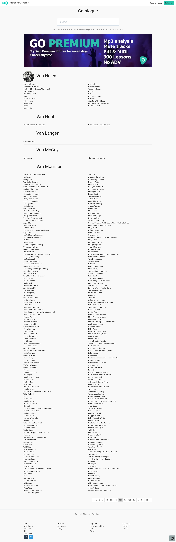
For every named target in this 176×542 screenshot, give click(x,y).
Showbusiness (28, 399)
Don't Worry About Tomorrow (99, 281)
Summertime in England (32, 237)
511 (125, 500)
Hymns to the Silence (96, 177)
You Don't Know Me (30, 461)
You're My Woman (30, 365)
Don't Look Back (94, 310)
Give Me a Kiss (94, 481)
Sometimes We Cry (30, 271)
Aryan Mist (27, 223)
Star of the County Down (97, 334)
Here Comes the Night (31, 211)
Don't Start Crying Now (96, 348)
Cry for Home (28, 232)
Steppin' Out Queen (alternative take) (102, 343)
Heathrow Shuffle (29, 225)
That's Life (92, 297)
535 (146, 500)
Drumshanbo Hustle (30, 285)
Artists (77, 514)
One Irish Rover (29, 355)
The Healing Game (30, 346)
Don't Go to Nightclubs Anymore (100, 350)
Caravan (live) (93, 213)
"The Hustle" (28, 158)
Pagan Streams (29, 281)
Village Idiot (92, 240)
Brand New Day (94, 476)
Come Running (29, 329)
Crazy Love (92, 406)
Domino (26, 370)
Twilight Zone (28, 420)
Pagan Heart (93, 194)
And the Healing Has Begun (98, 457)
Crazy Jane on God (30, 199)
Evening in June (29, 389)
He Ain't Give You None (97, 425)
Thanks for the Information (33, 220)
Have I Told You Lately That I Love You (102, 485)
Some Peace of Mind (31, 411)
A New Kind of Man (95, 273)
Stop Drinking (28, 228)
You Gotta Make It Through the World (37, 469)
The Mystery (28, 204)
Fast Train (92, 449)
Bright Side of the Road (32, 302)
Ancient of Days (29, 466)
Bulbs (25, 396)
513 (134, 500)
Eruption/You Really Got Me (98, 103)
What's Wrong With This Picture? (100, 302)
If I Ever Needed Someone (33, 264)
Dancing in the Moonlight (97, 399)
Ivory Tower (92, 228)
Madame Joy (93, 269)
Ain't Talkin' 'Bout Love (96, 101)
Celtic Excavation (29, 192)
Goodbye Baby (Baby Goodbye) (100, 459)
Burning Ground (29, 319)
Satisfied (91, 264)
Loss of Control (94, 86)
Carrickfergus (93, 365)
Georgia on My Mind (31, 249)
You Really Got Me (30, 84)
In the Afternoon (94, 478)
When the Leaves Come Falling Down (102, 237)
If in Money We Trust (96, 189)
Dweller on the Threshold (32, 490)
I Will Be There (93, 420)
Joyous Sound (93, 466)
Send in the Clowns (95, 404)
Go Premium (61, 526)
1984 (25, 96)
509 (116, 500)
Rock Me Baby (93, 346)
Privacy (92, 531)
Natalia (26, 240)
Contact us (28, 533)
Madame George (94, 216)
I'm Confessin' (93, 312)
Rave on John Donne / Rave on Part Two (103, 254)
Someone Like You (95, 435)
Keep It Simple (93, 384)
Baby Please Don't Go (96, 418)
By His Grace (28, 278)
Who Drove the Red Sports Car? (100, 490)
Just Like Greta (29, 348)
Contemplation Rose (31, 326)
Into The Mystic (94, 411)
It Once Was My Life (30, 457)
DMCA (92, 529)
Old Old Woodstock (30, 297)
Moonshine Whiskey (95, 201)
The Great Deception (31, 493)
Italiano (125, 529)
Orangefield (27, 180)
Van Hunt (45, 116)
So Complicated (29, 300)
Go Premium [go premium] (169, 3)
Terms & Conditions (97, 526)
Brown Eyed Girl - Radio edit (34, 175)
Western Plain (28, 295)
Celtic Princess (29, 141)
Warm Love (27, 473)
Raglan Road (93, 355)
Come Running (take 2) (97, 341)
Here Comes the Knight (32, 343)
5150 (90, 94)
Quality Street (28, 252)
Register (153, 3)
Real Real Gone (94, 249)
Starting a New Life (30, 418)
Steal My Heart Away (31, 257)
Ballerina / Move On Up (97, 363)
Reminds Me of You (30, 322)
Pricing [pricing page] (59, 529)
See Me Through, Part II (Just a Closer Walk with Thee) (109, 223)
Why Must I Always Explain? (34, 276)
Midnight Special (94, 245)
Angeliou (91, 295)
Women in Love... (94, 89)
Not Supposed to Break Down (34, 437)
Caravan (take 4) (94, 326)
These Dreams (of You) (97, 307)
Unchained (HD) (94, 106)
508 (111, 500)
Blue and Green (94, 232)
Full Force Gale (94, 432)
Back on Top (28, 382)
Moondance (92, 211)
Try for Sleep (28, 430)
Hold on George (94, 360)
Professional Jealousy (31, 363)
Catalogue (96, 514)
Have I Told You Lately (31, 314)
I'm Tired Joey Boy (30, 259)
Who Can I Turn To (95, 447)
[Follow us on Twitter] (31, 537)
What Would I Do (29, 449)
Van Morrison (49, 166)
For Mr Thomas (94, 338)
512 (129, 500)
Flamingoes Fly (94, 192)
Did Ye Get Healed (30, 404)
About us (27, 529)
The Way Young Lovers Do (33, 218)
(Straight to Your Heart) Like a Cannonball (39, 312)
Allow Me (91, 175)
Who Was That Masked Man (98, 440)
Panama (91, 98)
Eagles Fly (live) (29, 98)
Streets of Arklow (29, 440)
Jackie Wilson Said (95, 408)
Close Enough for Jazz (96, 444)
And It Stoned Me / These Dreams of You (38, 408)
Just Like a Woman (95, 278)
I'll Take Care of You (30, 485)
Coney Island (28, 331)
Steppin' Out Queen (95, 379)
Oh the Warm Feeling (31, 266)
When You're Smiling (96, 394)
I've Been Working (95, 204)
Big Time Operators (95, 266)
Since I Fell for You (30, 425)
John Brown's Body (95, 377)
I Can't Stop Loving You (32, 213)
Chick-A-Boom (93, 488)
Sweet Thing (28, 358)
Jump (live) (27, 103)
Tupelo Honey (28, 401)
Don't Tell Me (93, 84)
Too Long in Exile (29, 273)
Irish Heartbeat (28, 459)
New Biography (29, 293)
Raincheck (92, 437)
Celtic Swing (28, 206)
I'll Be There (92, 329)
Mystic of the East (30, 334)
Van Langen (47, 133)
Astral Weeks (93, 199)
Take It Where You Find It (32, 423)
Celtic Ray (27, 177)
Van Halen (46, 75)
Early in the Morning (30, 201)
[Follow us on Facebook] (26, 537)
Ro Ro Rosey (28, 452)
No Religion (27, 375)
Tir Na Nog (27, 384)
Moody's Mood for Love (97, 317)
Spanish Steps (93, 261)
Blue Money (92, 208)
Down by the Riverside (96, 396)
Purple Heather (29, 360)
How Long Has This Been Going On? (102, 401)
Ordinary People (29, 367)
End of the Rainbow (30, 336)
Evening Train (93, 182)
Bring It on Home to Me (97, 314)
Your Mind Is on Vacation (97, 271)
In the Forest (93, 184)
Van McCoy (47, 149)
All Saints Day (28, 454)
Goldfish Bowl (28, 478)
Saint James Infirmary (96, 257)
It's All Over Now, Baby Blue (98, 387)
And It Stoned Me (29, 288)
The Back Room (94, 454)
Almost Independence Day (33, 245)
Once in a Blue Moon (31, 387)
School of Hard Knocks (97, 300)
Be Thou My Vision (95, 242)
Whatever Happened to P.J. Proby (36, 432)
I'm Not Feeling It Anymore (33, 235)
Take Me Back (28, 394)
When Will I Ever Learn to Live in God (37, 392)
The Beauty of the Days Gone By (35, 269)
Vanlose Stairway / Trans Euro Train (101, 322)
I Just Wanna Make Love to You (100, 375)
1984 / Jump (28, 101)
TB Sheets (92, 389)
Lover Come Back (95, 293)
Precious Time (28, 290)
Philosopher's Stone (95, 483)
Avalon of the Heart (30, 189)
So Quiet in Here (29, 481)
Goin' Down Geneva (30, 196)
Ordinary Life (28, 283)
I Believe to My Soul (95, 324)
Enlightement (93, 353)
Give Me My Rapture (96, 180)
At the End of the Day (96, 392)
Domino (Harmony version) (98, 372)
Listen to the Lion (29, 464)
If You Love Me (93, 471)
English (125, 526)
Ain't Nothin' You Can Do (97, 285)
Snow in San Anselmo (31, 261)
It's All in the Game (95, 367)
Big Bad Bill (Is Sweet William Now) (36, 89)
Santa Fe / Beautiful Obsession (100, 423)
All (55, 29)
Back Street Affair (94, 413)
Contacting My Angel (31, 194)
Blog (25, 531)
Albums (86, 514)
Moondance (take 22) (96, 319)
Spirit (25, 476)
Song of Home (93, 336)
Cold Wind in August (95, 442)
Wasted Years (28, 379)
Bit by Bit (91, 370)
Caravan (91, 461)
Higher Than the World (31, 471)
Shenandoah (93, 252)
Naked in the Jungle (95, 230)
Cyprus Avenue (94, 206)
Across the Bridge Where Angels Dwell (102, 452)
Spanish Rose (28, 442)
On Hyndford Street (95, 187)
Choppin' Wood (94, 416)
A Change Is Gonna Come (98, 382)
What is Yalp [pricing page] (28, 526)
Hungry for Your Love (31, 307)
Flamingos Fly (93, 464)
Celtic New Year (29, 353)
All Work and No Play (96, 220)
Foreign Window (29, 317)
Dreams (26, 106)
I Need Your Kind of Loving (33, 310)
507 (107, 500)
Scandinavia (93, 235)
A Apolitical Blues (29, 91)
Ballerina (26, 435)
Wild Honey (27, 483)
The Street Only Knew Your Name (36, 230)
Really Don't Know (30, 216)
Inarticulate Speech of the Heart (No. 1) (103, 358)
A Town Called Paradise (32, 184)
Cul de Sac (27, 444)
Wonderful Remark (30, 182)
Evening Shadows (30, 372)
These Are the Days (30, 247)
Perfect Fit (92, 473)
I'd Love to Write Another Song (99, 288)
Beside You (27, 341)
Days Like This (93, 218)
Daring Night (28, 242)
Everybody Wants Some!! (32, 86)
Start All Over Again (95, 428)
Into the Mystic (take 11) (97, 283)
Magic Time (27, 488)
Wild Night (92, 430)
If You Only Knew (29, 338)
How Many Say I (29, 94)
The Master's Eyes (95, 290)
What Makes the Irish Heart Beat (35, 187)
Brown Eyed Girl (29, 324)
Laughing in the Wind (31, 377)
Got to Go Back (29, 208)
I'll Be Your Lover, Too (96, 305)
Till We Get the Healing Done (34, 350)
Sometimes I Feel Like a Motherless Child (103, 469)
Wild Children (28, 447)
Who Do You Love (95, 259)
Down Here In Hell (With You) (34, 125)
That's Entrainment (95, 196)
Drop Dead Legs (94, 96)
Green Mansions (94, 247)
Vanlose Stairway (29, 413)
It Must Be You (28, 416)
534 (142, 500)
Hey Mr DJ (27, 406)
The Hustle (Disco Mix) (96, 158)
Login (160, 3)
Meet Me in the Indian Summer (99, 225)
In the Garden (93, 276)
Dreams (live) (28, 108)
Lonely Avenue (28, 305)
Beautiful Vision (29, 428)
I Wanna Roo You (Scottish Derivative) (37, 254)
